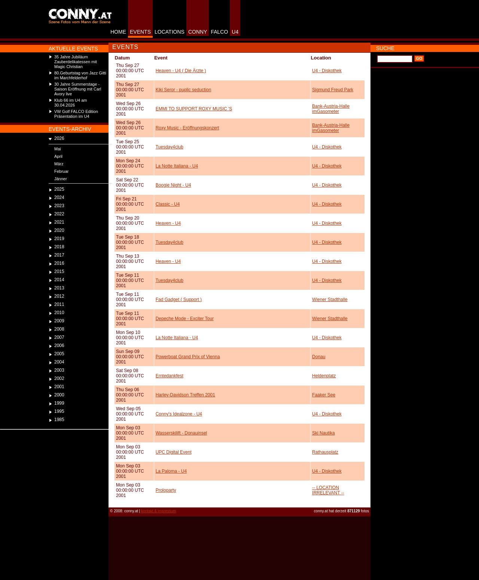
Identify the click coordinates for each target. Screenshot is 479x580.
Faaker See (323, 395)
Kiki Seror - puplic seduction (183, 89)
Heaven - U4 (168, 223)
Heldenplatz (324, 375)
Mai (57, 149)
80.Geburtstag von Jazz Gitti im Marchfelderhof (80, 75)
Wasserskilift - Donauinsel (181, 433)
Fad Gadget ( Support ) (179, 299)
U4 (235, 32)
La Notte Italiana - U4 (177, 166)
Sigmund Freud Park (332, 89)
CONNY (197, 32)
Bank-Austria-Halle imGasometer (331, 109)
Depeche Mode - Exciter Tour (185, 318)
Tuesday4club (169, 147)
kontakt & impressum (158, 511)
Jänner (60, 179)
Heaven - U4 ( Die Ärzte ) (181, 70)
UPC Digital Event (174, 452)
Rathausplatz (325, 452)
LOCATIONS (169, 32)
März (58, 164)
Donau (318, 356)
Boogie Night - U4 (173, 185)
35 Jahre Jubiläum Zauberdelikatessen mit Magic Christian (75, 62)
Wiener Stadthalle (330, 299)
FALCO (219, 32)
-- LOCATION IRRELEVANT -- (328, 490)
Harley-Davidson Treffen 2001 (185, 395)
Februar (61, 171)
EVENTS (140, 32)
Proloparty (166, 490)
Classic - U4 (168, 204)
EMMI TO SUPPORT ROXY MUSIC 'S (194, 108)
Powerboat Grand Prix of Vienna (188, 356)
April (58, 156)
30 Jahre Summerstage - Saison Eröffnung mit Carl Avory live (77, 89)
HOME (118, 32)
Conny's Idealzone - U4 (179, 414)
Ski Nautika (323, 433)
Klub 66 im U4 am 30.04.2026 (70, 102)
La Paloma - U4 (171, 471)
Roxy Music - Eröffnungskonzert (187, 128)
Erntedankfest (169, 375)
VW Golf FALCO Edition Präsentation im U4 (76, 114)
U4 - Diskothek (327, 70)
